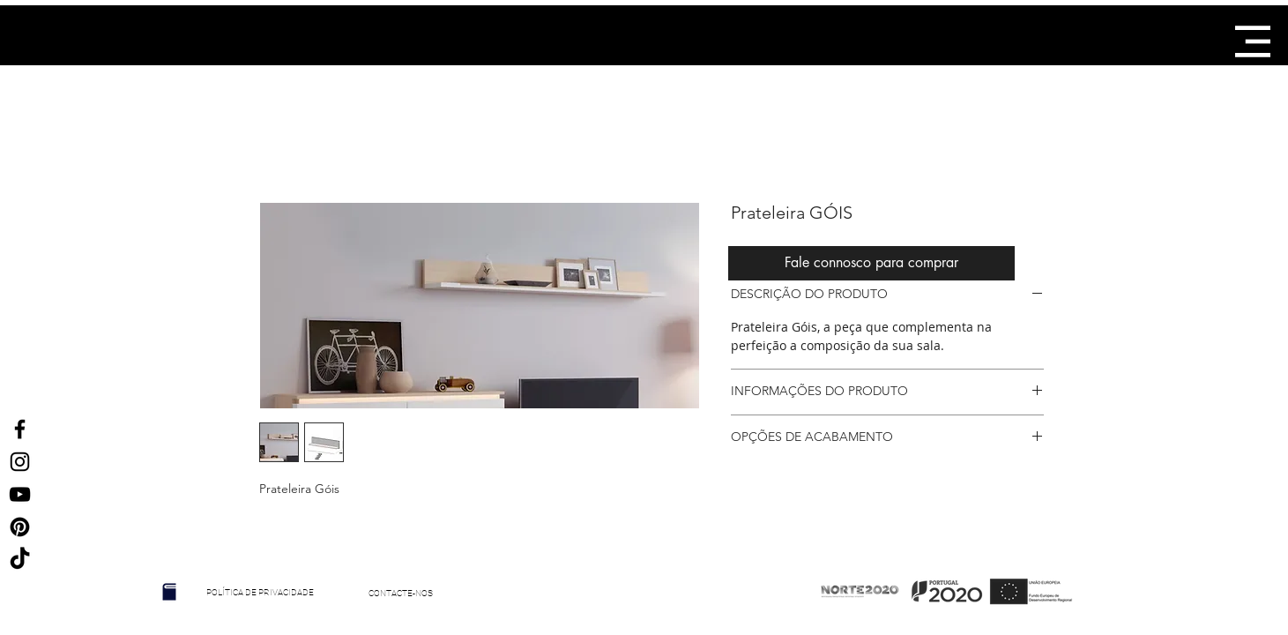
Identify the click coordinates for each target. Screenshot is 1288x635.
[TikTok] (20, 559)
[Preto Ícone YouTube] (20, 494)
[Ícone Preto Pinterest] (20, 527)
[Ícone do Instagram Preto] (20, 461)
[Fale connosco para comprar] (871, 263)
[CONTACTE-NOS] (401, 593)
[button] (1252, 41)
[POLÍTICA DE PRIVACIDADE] (260, 592)
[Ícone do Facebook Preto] (20, 429)
